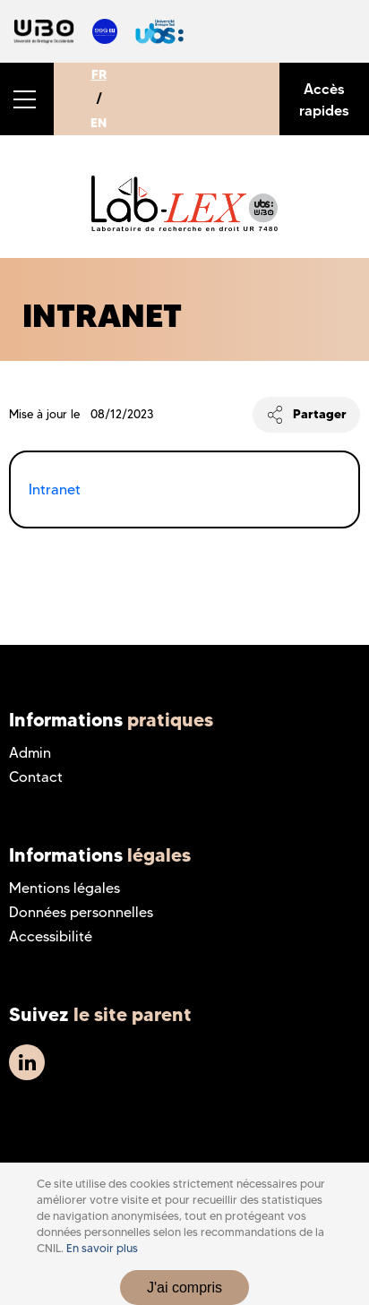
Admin (30, 752)
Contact (36, 777)
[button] (27, 99)
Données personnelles (81, 912)
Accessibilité (50, 936)
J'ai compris (184, 1287)
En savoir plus (102, 1248)
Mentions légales (64, 888)
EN (98, 123)
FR (99, 74)
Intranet (55, 489)
